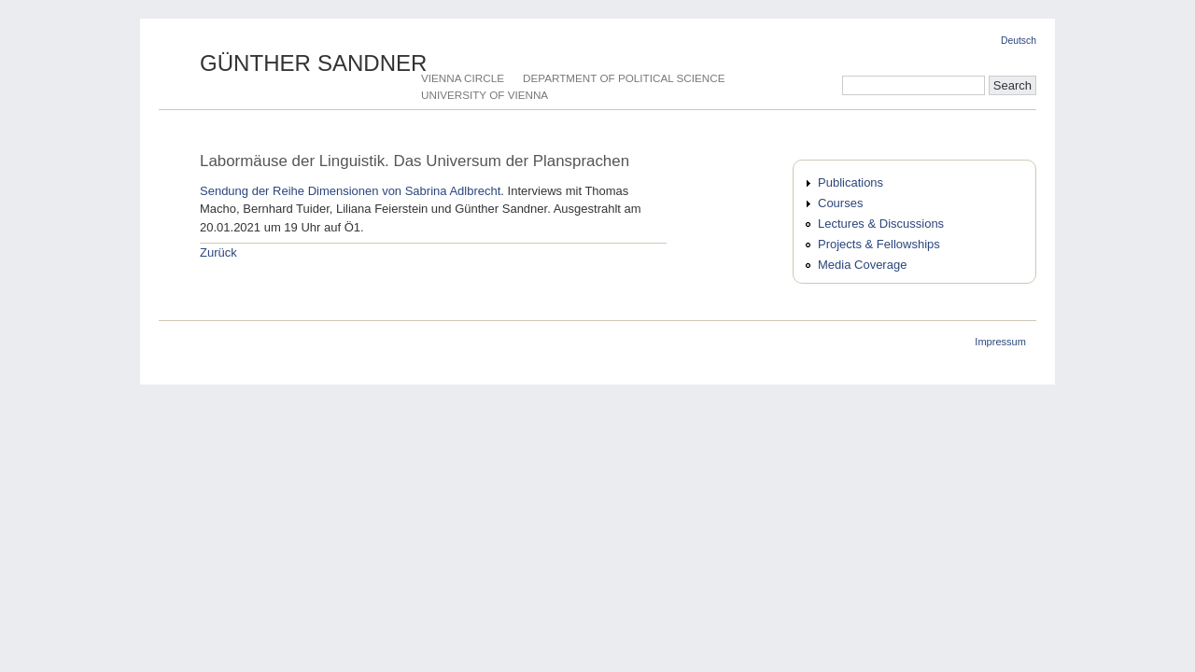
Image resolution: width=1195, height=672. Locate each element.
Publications (850, 182)
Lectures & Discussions (881, 224)
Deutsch (1018, 40)
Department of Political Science (623, 78)
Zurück (218, 252)
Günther (314, 63)
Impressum (1000, 341)
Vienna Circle (462, 78)
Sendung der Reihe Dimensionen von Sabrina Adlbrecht (350, 191)
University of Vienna (484, 95)
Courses (840, 203)
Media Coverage (862, 265)
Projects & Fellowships (879, 244)
